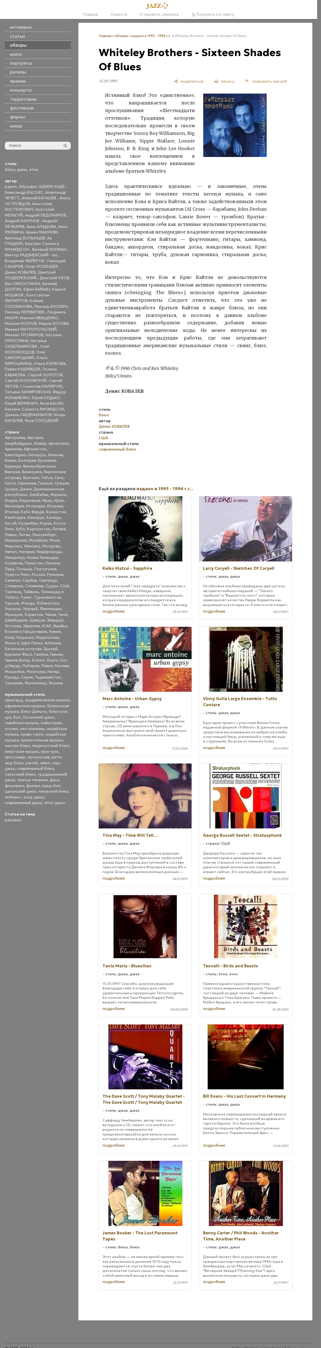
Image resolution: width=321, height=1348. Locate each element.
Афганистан (35, 449)
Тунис (26, 597)
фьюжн (33, 785)
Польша (24, 568)
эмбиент (13, 797)
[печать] (224, 81)
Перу (9, 568)
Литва (24, 534)
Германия (27, 483)
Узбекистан (48, 603)
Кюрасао (25, 637)
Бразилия (47, 460)
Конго (52, 660)
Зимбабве (38, 494)
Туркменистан (47, 597)
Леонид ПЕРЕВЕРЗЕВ (25, 312)
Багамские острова (23, 648)
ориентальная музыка (42, 740)
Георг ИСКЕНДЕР (41, 266)
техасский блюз (20, 774)
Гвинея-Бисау (17, 660)
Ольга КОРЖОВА (49, 363)
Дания (26, 489)
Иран (59, 500)
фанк (54, 779)
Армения (13, 449)
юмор (16, 126)
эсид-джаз (33, 797)
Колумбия (28, 523)
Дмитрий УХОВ (54, 277)
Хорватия (33, 614)
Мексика (32, 546)
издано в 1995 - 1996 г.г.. (151, 36)
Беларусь (37, 454)
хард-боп (51, 785)
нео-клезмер (32, 728)
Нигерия (27, 551)
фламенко (14, 785)
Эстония (13, 626)
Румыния (55, 574)
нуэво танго (32, 734)
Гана (59, 477)
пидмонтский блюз (50, 745)
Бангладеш (15, 454)
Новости (119, 14)
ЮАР (46, 626)
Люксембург (44, 534)
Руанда (12, 677)
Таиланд (13, 591)
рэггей (32, 762)
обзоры (121, 36)
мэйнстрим (51, 722)
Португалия (45, 568)
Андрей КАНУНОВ (22, 220)
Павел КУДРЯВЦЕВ (22, 369)
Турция (12, 603)
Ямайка (60, 626)
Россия (38, 574)
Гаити (10, 483)
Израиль (58, 494)
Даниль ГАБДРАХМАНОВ (28, 414)
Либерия (30, 665)
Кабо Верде (32, 511)
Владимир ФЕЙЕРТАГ (25, 260)
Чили (62, 614)
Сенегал (13, 580)
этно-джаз (54, 802)
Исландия (35, 506)
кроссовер (15, 757)
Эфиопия (31, 626)
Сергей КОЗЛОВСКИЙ (26, 380)
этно (33, 169)
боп (17, 717)
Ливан (10, 534)
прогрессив (38, 757)
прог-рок (49, 751)
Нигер (53, 671)
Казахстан (56, 511)
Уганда (28, 603)
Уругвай (30, 608)
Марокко (13, 546)
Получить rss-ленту (213, 14)
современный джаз (23, 802)
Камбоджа (15, 517)
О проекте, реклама (159, 14)
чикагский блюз (53, 791)
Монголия (36, 671)
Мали (54, 540)
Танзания (14, 683)
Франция (13, 614)
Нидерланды (49, 551)
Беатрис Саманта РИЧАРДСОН (34, 409)
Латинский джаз (38, 717)
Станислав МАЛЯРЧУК (41, 386)
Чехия (50, 614)
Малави (62, 665)
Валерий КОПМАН (49, 249)
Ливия (47, 665)
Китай (10, 523)
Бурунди (13, 466)
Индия (11, 500)
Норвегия (14, 563)
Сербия (30, 580)
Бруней (51, 648)
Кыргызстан (38, 528)
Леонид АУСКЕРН (51, 306)
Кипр (9, 637)
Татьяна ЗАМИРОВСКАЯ (27, 391)
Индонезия (29, 500)
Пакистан (34, 563)
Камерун (36, 517)
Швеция (37, 620)
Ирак (47, 500)
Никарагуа (15, 557)
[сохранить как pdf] (266, 81)
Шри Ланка (32, 643)
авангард (14, 700)
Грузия (11, 489)
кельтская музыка (22, 751)
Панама (52, 563)
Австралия (15, 437)
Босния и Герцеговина (26, 631)
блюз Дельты (34, 711)
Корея (46, 523)
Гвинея (56, 654)
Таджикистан (48, 677)
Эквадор (55, 620)
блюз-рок (58, 711)
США (64, 585)
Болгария (27, 460)
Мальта (12, 643)
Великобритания (39, 466)
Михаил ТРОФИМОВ (24, 334)
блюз (10, 169)
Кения (55, 631)
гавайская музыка (22, 722)
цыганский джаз (20, 791)
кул (8, 717)
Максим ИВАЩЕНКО (39, 317)
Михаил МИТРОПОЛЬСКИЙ (31, 329)
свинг (45, 762)
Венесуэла (32, 471)
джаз (22, 169)
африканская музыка (25, 705)
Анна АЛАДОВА (41, 226)
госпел (11, 728)
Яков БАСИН (51, 403)
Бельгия (55, 454)
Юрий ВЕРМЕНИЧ (21, 403)
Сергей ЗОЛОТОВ (45, 375)
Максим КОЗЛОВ (21, 323)
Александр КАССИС (24, 192)
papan (11, 186)
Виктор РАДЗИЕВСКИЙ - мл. (31, 255)
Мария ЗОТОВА (54, 323)
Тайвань (31, 591)
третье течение (32, 779)
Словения (34, 585)
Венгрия (12, 471)
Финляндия (50, 608)
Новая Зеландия (42, 557)
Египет (38, 660)
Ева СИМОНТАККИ (22, 283)
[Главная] (158, 6)
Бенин (10, 460)
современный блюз (35, 768)
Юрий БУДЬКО (46, 397)
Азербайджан (18, 443)
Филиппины (36, 683)
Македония (16, 540)
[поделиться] (188, 81)
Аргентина (58, 443)
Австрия (35, 437)
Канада (53, 517)
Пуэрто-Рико (17, 574)
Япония (56, 683)
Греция (62, 483)
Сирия (27, 677)
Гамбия (41, 654)
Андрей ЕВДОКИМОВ (46, 215)
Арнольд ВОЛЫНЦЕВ (25, 238)
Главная (90, 14)
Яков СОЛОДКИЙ (41, 420)
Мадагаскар (47, 637)
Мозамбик (15, 671)
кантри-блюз (17, 745)
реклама (13, 820)
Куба (20, 528)
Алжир (40, 443)
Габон (47, 477)
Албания (53, 643)
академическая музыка (47, 700)
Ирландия (14, 506)
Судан (52, 585)
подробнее (114, 611)
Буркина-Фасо (18, 654)
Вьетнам (31, 477)
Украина (13, 608)
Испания (55, 506)
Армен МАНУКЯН (42, 232)
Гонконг (45, 483)
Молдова (51, 546)
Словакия (14, 585)
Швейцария (16, 620)
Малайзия (38, 540)
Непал (11, 551)
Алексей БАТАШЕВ (39, 198)
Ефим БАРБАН (37, 289)
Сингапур (48, 580)
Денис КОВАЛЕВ (20, 272)
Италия (12, 511)
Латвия (59, 528)
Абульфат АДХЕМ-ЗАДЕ (42, 186)
